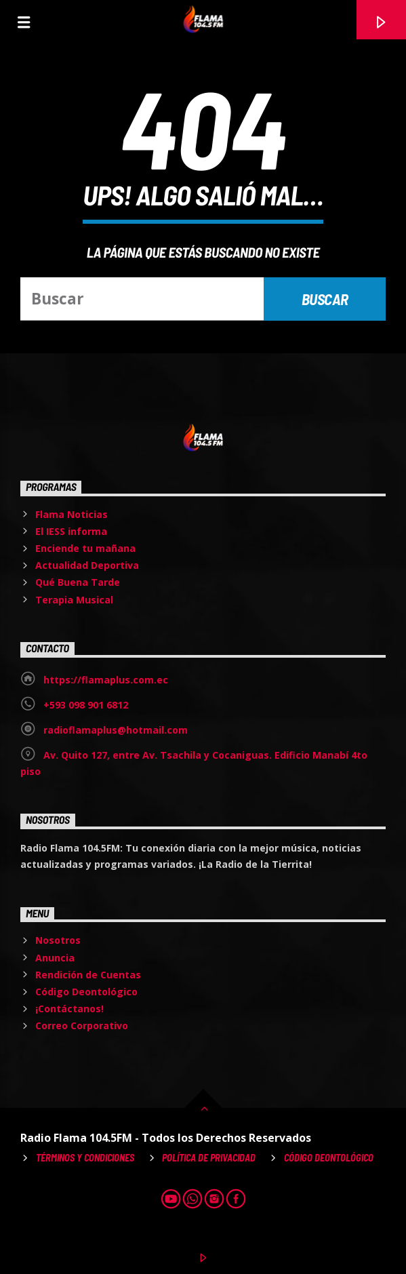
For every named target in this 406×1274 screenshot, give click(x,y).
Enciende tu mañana (85, 548)
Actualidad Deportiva (87, 565)
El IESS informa (71, 531)
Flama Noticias (71, 514)
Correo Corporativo (81, 1025)
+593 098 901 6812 (85, 704)
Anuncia (55, 957)
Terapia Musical (74, 599)
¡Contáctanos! (69, 1008)
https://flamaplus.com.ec (105, 679)
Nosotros (58, 940)
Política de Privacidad (209, 1157)
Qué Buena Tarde (77, 582)
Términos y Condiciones (85, 1157)
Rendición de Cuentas (88, 974)
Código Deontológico (86, 991)
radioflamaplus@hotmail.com (115, 729)
